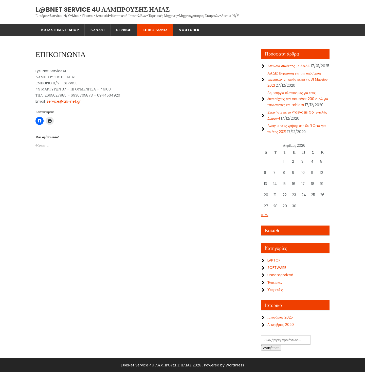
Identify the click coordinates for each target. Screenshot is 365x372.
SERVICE (123, 29)
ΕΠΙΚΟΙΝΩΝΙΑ (155, 29)
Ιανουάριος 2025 (280, 317)
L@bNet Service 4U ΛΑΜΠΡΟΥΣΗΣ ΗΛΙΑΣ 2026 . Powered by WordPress (182, 365)
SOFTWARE (276, 267)
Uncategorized (280, 274)
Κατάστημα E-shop (60, 29)
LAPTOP (274, 260)
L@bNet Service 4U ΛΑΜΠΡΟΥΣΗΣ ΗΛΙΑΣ (102, 9)
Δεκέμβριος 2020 (280, 324)
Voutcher (189, 29)
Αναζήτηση (271, 348)
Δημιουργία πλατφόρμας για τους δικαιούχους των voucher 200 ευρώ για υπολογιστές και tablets (297, 98)
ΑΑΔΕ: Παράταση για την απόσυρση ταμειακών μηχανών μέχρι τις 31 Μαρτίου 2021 (297, 79)
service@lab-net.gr (64, 101)
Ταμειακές (274, 282)
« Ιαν (264, 214)
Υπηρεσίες (275, 289)
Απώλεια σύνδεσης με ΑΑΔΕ (288, 65)
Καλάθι (97, 29)
